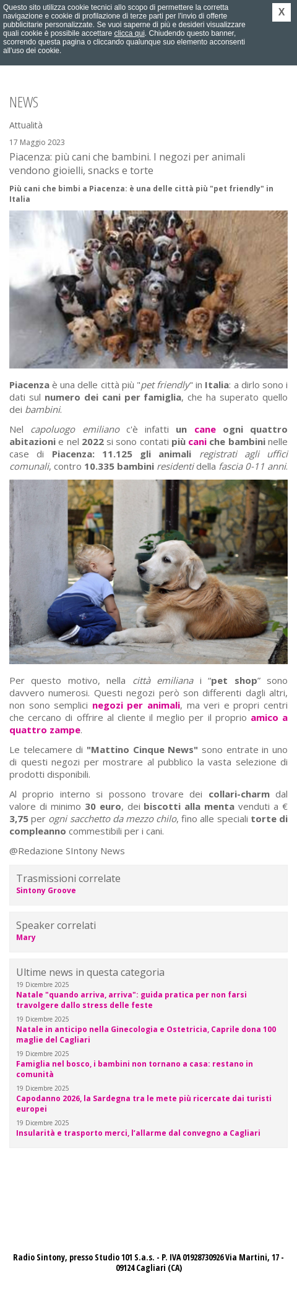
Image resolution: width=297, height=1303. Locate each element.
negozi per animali (136, 705)
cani (197, 441)
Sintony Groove (46, 890)
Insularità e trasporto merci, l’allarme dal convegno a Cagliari (138, 1133)
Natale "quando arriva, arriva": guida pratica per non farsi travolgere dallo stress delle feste (131, 999)
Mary (26, 937)
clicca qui (129, 33)
